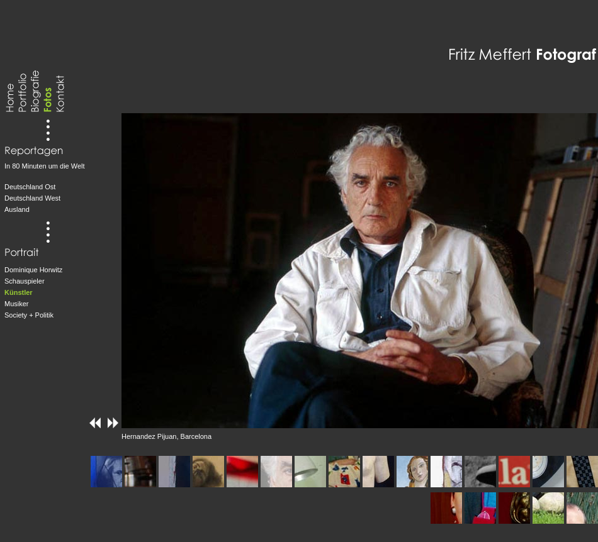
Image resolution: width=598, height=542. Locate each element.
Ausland (17, 209)
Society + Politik (29, 315)
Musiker (16, 303)
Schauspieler (24, 281)
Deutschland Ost (29, 187)
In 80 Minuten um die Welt (44, 166)
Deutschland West (32, 198)
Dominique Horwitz (33, 270)
